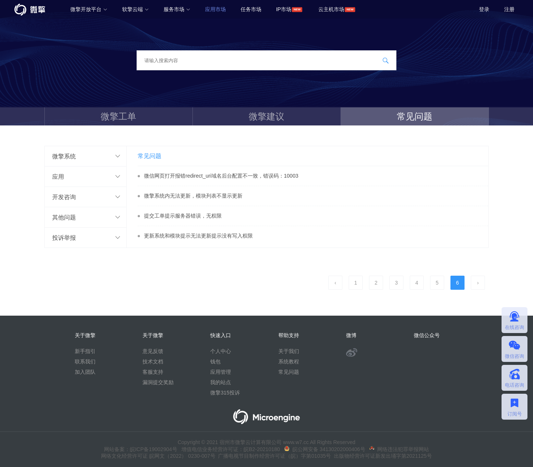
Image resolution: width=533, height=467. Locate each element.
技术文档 (153, 361)
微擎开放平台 (88, 9)
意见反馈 (153, 351)
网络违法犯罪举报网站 (399, 449)
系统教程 (288, 361)
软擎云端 (135, 9)
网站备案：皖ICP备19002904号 (140, 449)
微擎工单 (118, 116)
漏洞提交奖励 (158, 382)
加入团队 (85, 372)
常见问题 (414, 116)
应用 (58, 176)
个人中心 (220, 351)
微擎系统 (64, 156)
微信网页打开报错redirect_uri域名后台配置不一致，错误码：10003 (221, 176)
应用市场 (215, 9)
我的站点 (220, 382)
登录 (484, 9)
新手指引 (85, 351)
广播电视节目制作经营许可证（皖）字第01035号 (273, 456)
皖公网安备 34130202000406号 (324, 449)
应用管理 (220, 372)
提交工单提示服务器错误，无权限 (183, 216)
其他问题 (64, 217)
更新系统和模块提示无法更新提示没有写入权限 (198, 236)
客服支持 (153, 372)
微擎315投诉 (224, 393)
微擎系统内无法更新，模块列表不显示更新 (193, 196)
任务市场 (251, 9)
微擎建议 (266, 116)
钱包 (215, 361)
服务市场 (177, 9)
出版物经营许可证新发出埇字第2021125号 (381, 456)
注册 (509, 9)
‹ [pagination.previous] (335, 283)
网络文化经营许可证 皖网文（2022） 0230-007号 (158, 456)
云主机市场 (331, 9)
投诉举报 (64, 238)
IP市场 (283, 9)
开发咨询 (64, 197)
